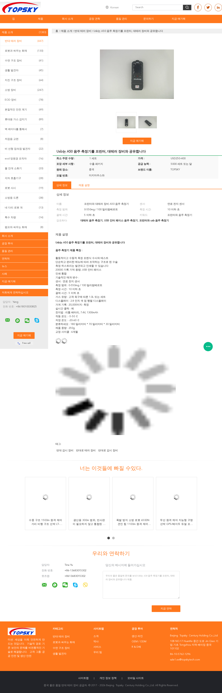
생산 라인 (137, 636)
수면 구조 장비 (24, 61)
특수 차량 (24, 217)
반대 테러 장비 (24, 41)
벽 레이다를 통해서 (24, 129)
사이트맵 (83, 678)
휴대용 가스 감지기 (24, 119)
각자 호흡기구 (24, 178)
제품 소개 (24, 32)
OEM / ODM (139, 641)
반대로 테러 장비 (86, 450)
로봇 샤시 (24, 188)
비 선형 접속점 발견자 (24, 149)
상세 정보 (62, 185)
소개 (96, 636)
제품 (40, 19)
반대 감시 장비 (64, 450)
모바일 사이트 (135, 678)
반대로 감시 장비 (108, 450)
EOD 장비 (24, 100)
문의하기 (148, 19)
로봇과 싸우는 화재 (24, 51)
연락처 (6, 258)
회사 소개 (67, 19)
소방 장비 (24, 90)
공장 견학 (94, 19)
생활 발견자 (24, 70)
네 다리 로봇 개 (24, 208)
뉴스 (4, 266)
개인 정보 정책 (108, 678)
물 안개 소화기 (24, 168)
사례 (4, 274)
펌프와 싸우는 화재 (24, 227)
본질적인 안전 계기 (24, 110)
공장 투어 (7, 243)
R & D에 (136, 647)
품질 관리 (121, 19)
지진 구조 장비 (24, 80)
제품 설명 (84, 185)
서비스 (97, 647)
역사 (96, 641)
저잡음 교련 (24, 139)
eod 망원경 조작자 (24, 159)
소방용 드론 (24, 198)
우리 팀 (97, 652)
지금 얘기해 (178, 19)
